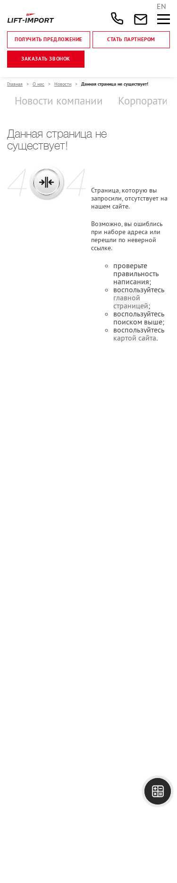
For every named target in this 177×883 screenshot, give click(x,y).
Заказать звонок (45, 59)
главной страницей (130, 301)
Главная (15, 84)
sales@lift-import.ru (136, 18)
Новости (62, 84)
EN (161, 6)
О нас (38, 84)
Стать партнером (131, 39)
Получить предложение (49, 39)
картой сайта (134, 337)
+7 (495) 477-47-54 (117, 18)
